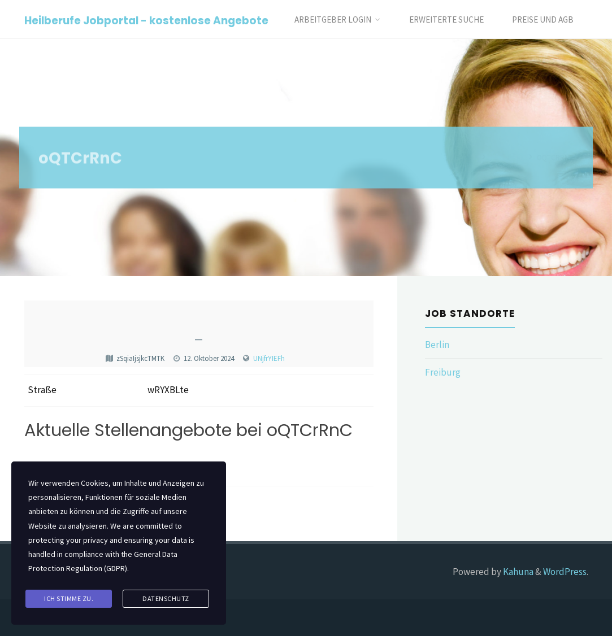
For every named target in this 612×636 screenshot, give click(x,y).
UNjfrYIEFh (269, 358)
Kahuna (517, 571)
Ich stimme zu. (68, 598)
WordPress (565, 571)
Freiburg (443, 372)
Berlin (437, 344)
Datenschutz (165, 598)
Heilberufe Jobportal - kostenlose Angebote (146, 20)
